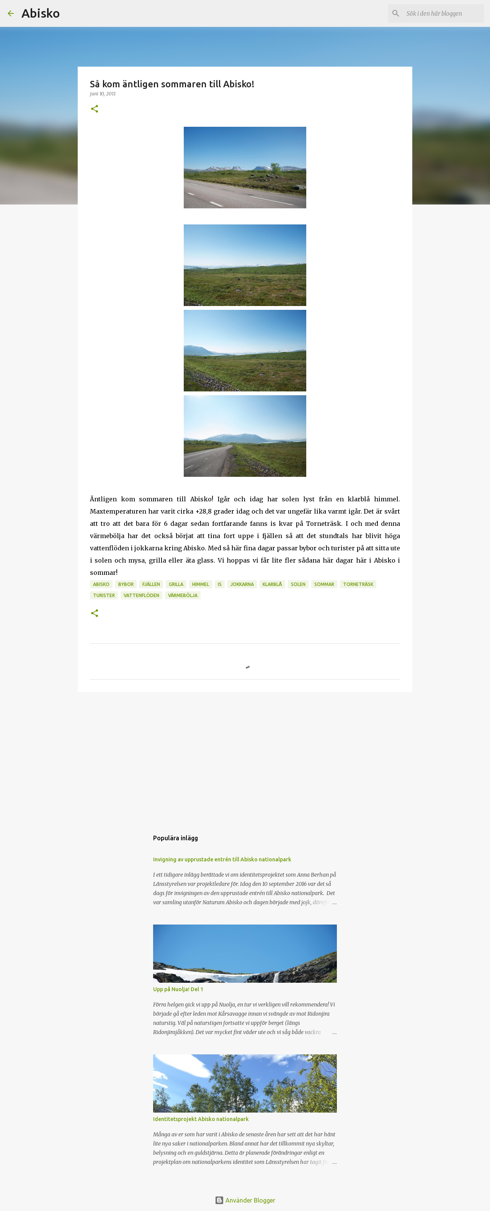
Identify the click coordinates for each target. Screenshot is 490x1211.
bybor (126, 584)
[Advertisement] (245, 757)
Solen (298, 584)
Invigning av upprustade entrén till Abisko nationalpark (222, 859)
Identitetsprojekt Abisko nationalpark (201, 1119)
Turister (104, 595)
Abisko (40, 13)
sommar (324, 584)
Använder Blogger (245, 1200)
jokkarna (242, 584)
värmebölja (183, 595)
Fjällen (151, 584)
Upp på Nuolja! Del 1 (178, 989)
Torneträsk (358, 584)
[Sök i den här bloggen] (443, 13)
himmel (200, 584)
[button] (94, 109)
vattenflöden (141, 595)
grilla (176, 584)
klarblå (272, 584)
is (220, 584)
